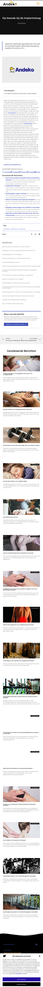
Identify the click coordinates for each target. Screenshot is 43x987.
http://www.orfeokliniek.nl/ (12, 164)
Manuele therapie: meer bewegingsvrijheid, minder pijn (17, 409)
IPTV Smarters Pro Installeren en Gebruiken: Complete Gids (17, 275)
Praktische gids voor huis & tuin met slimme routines (16, 283)
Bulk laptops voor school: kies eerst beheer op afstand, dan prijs (18, 250)
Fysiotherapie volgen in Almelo (16, 193)
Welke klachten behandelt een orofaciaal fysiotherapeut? (18, 768)
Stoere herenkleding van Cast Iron (11, 262)
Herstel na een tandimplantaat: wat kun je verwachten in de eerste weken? (21, 266)
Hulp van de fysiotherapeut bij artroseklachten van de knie (18, 553)
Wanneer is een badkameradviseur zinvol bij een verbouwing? (18, 296)
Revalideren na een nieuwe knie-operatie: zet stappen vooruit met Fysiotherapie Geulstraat (20, 589)
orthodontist (12, 113)
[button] (39, 956)
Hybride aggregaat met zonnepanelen (12, 254)
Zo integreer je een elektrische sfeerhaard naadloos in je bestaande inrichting (19, 270)
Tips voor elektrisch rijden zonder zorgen (12, 303)
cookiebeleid (18, 973)
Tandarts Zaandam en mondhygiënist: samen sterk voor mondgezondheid (17, 374)
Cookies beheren (21, 984)
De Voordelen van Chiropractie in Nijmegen (14, 840)
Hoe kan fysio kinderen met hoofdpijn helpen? (15, 481)
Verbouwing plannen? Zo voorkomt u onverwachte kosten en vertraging (21, 292)
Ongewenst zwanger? (13, 186)
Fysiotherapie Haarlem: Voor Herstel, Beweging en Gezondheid (19, 876)
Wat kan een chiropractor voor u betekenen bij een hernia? (18, 624)
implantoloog (28, 123)
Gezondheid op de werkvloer (10, 517)
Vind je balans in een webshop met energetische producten (18, 660)
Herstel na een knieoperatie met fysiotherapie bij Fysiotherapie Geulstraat (19, 805)
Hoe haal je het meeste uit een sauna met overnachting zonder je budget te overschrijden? (21, 287)
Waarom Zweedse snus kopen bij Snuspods (20, 199)
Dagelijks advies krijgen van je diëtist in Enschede (22, 207)
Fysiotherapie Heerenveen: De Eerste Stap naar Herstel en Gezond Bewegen (20, 697)
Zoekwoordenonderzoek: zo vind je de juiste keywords (16, 258)
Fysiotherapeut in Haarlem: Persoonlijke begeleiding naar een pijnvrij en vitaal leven (21, 733)
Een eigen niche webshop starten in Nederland (14, 299)
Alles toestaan (21, 979)
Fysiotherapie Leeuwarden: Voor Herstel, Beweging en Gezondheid (20, 912)
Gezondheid (21, 23)
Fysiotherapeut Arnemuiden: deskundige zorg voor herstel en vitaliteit (21, 445)
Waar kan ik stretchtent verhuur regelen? (12, 279)
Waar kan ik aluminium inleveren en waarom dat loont (16, 246)
